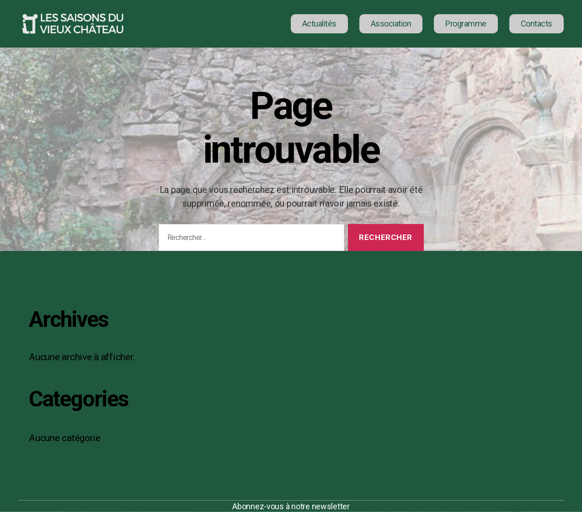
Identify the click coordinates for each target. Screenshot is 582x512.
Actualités (319, 23)
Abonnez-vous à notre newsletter (291, 506)
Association (391, 23)
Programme (465, 23)
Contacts (536, 23)
